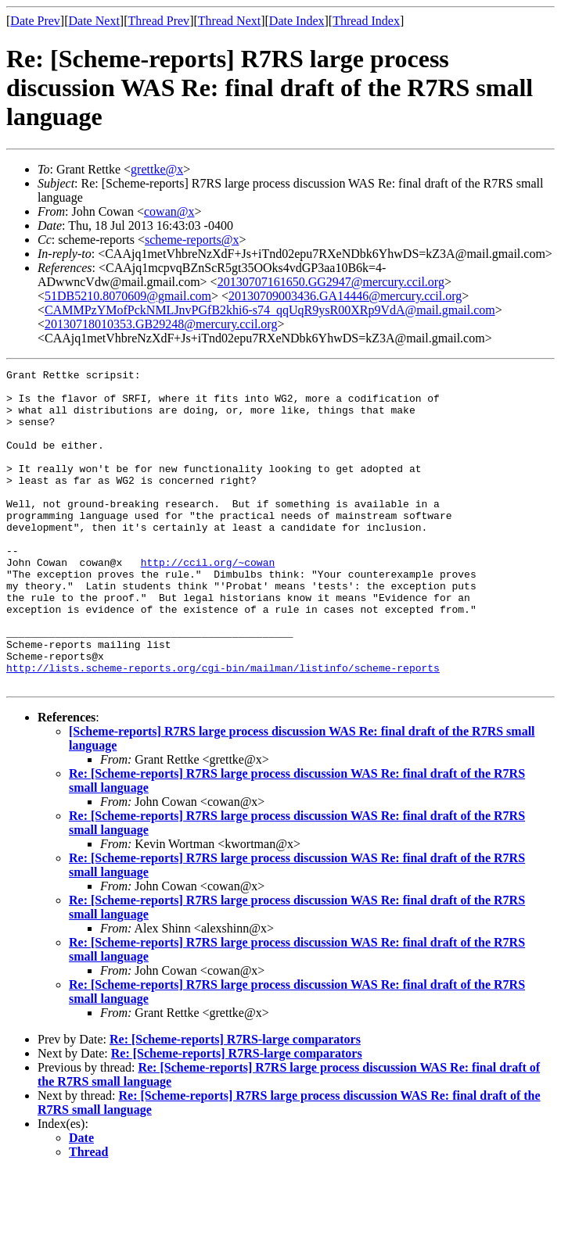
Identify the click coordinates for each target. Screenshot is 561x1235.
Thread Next (229, 20)
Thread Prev (158, 20)
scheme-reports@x (192, 239)
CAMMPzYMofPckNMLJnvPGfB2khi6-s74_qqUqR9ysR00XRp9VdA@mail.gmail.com (270, 310)
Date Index (297, 20)
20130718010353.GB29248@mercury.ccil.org (161, 324)
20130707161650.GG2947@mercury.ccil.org (331, 281)
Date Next (94, 20)
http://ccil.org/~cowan (208, 602)
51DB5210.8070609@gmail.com (128, 295)
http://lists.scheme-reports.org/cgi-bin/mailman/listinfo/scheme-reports (223, 728)
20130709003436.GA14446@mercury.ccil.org (345, 295)
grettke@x (157, 169)
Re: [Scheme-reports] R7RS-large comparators (235, 1102)
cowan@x (169, 211)
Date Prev (35, 20)
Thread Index (366, 20)
